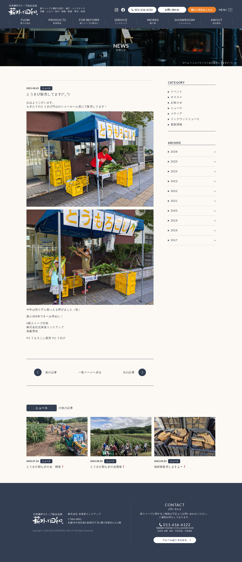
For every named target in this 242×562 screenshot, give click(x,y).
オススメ (176, 97)
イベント (176, 91)
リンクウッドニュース (185, 118)
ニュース (176, 107)
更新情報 (176, 124)
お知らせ (176, 102)
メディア (176, 113)
